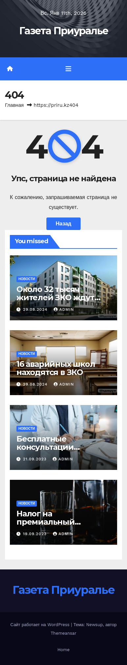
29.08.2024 (36, 309)
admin (64, 309)
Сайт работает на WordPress (41, 624)
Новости (26, 279)
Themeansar (63, 633)
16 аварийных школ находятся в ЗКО (55, 368)
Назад (63, 223)
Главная (14, 105)
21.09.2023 (35, 459)
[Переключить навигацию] (68, 69)
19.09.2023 (35, 534)
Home (63, 649)
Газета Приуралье (63, 31)
